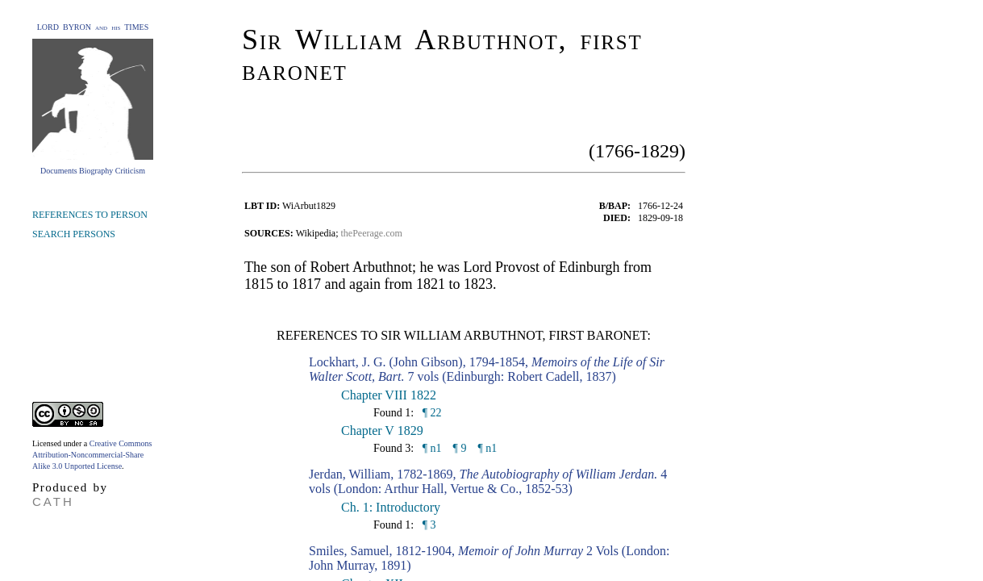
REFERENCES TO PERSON (90, 214)
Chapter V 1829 (382, 430)
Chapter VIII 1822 (388, 395)
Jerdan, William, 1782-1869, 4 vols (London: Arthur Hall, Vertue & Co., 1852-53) (488, 481)
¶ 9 (460, 448)
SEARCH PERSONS (73, 234)
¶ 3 (427, 525)
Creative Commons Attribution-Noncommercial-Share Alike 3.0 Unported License (92, 454)
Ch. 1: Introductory (390, 507)
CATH (53, 501)
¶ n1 (430, 448)
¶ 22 (430, 413)
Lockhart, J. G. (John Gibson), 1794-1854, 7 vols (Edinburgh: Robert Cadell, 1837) (486, 369)
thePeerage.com (371, 233)
